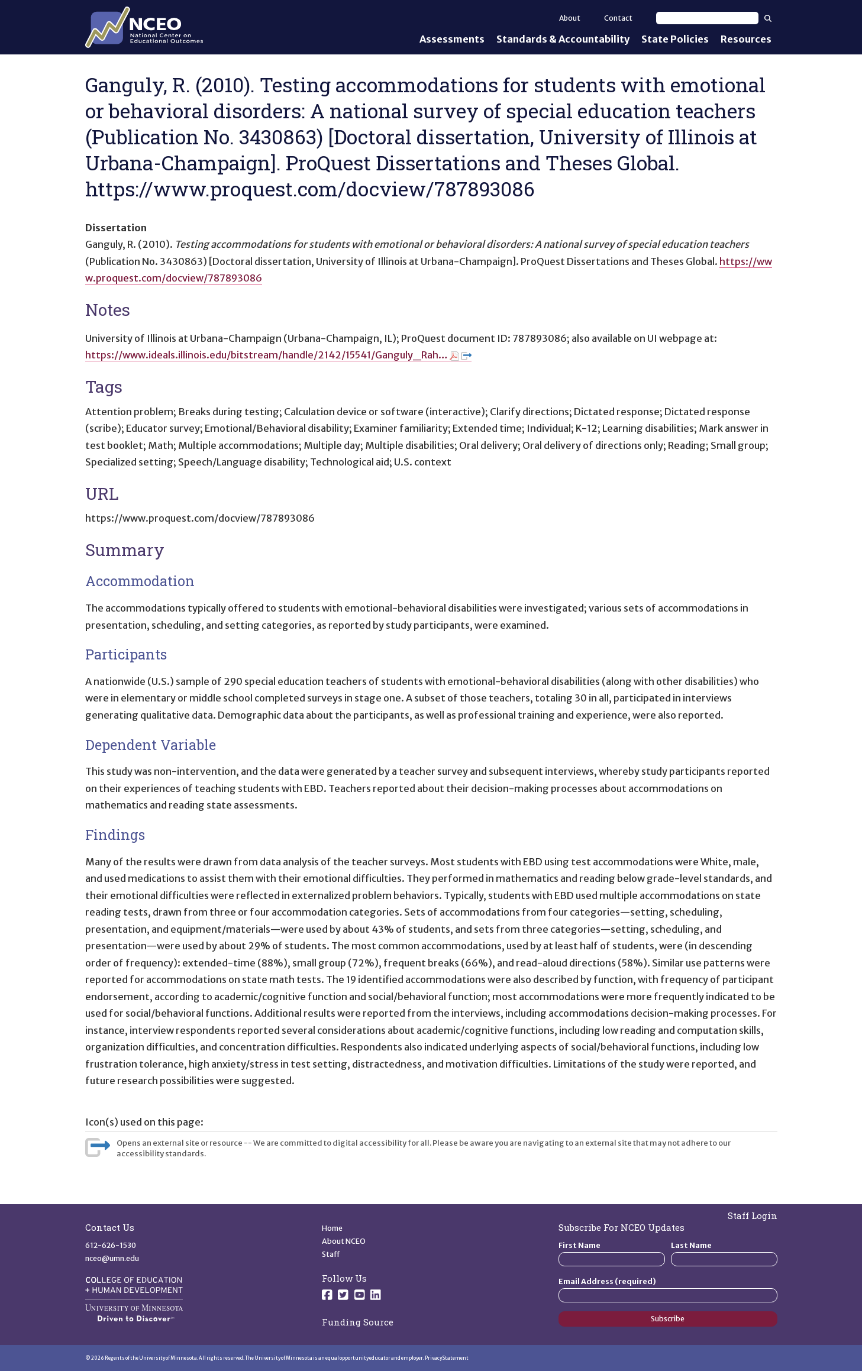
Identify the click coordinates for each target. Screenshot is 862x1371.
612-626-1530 (110, 1245)
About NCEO (344, 1241)
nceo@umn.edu (112, 1258)
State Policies (675, 39)
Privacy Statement (447, 1358)
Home (332, 1228)
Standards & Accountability (562, 39)
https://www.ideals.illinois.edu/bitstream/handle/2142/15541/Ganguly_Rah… (278, 355)
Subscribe (668, 1318)
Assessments (452, 39)
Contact (618, 18)
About (569, 18)
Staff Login (752, 1215)
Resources (746, 39)
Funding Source (357, 1322)
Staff (331, 1254)
